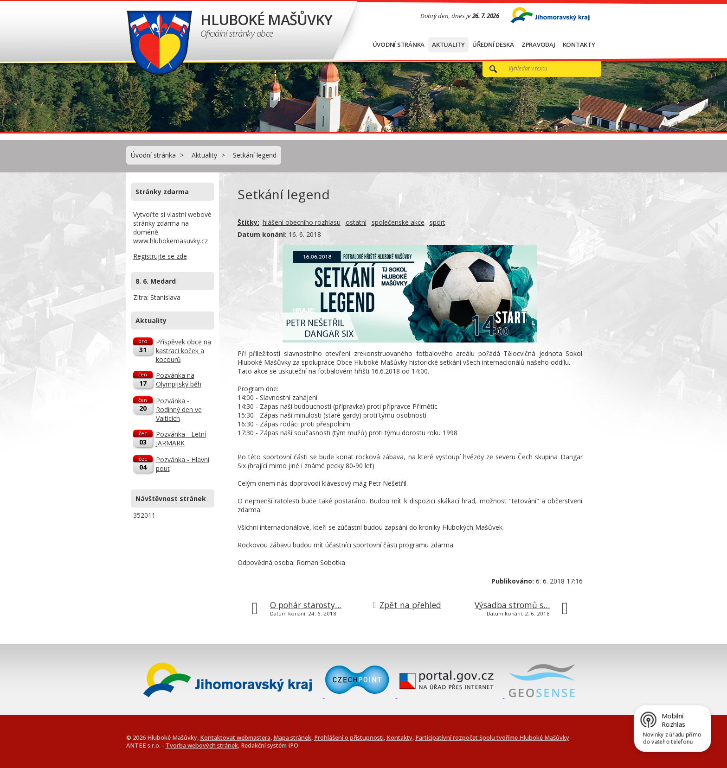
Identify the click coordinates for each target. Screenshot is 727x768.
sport (437, 222)
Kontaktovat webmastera (235, 738)
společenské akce (398, 222)
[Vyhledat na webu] (544, 68)
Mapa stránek (292, 738)
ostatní (356, 222)
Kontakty (579, 44)
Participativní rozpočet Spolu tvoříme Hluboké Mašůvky (492, 738)
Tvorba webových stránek (202, 745)
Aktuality (448, 44)
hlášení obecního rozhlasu (302, 222)
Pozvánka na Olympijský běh (178, 379)
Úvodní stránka (399, 44)
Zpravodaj (538, 44)
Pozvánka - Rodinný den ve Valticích (179, 409)
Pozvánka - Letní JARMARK (181, 438)
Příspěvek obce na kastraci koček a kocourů (183, 350)
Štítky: (248, 222)
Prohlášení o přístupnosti (349, 738)
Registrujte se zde (160, 256)
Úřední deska (493, 44)
